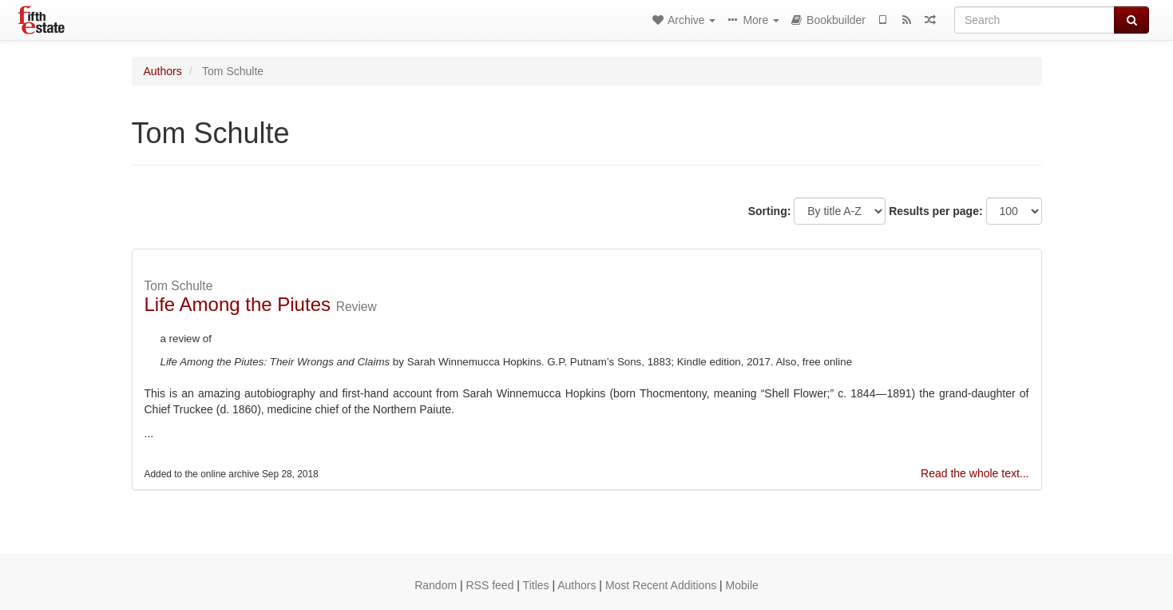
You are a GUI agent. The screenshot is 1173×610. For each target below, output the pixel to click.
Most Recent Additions (660, 585)
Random (435, 585)
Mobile (742, 585)
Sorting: (769, 211)
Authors (163, 71)
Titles (536, 585)
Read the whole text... (974, 473)
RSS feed (490, 585)
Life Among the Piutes (238, 304)
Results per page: (935, 211)
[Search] (1034, 20)
